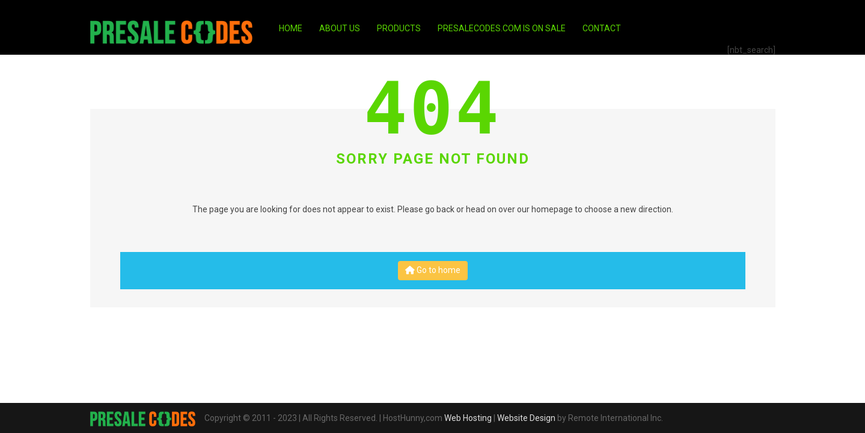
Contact (601, 28)
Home (290, 28)
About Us (339, 28)
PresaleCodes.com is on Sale (502, 28)
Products (399, 28)
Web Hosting (468, 418)
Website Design (526, 418)
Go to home (432, 270)
